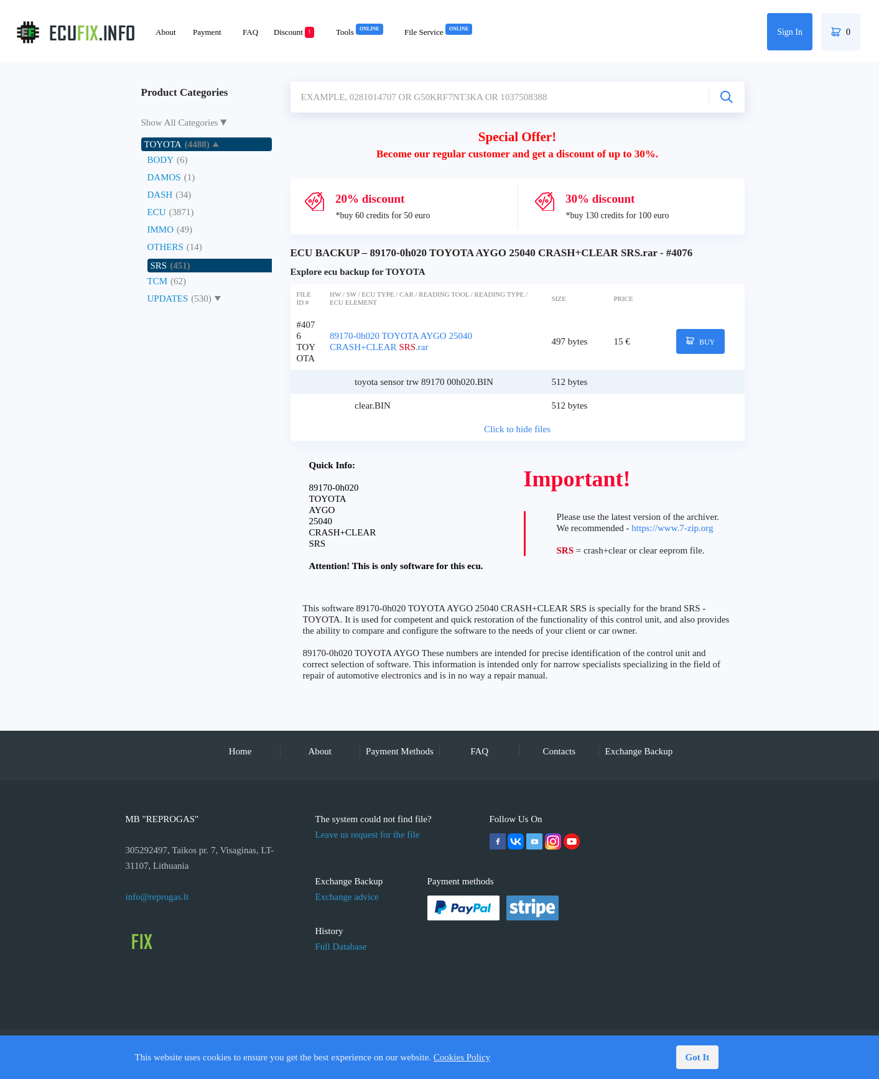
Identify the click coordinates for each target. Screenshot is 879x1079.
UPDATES (167, 298)
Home (240, 751)
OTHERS (165, 247)
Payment (207, 32)
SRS (159, 266)
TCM (157, 281)
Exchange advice (347, 897)
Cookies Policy (462, 1057)
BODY (160, 160)
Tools (359, 32)
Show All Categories (179, 122)
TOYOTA (163, 144)
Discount (294, 32)
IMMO (160, 229)
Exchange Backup (639, 751)
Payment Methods (400, 751)
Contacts (559, 751)
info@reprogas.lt (157, 897)
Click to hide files (517, 429)
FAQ (250, 32)
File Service (438, 32)
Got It (698, 1057)
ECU (156, 212)
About (166, 32)
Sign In (789, 32)
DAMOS (164, 177)
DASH (160, 195)
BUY (700, 341)
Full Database (341, 947)
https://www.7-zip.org (672, 528)
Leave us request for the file (367, 835)
